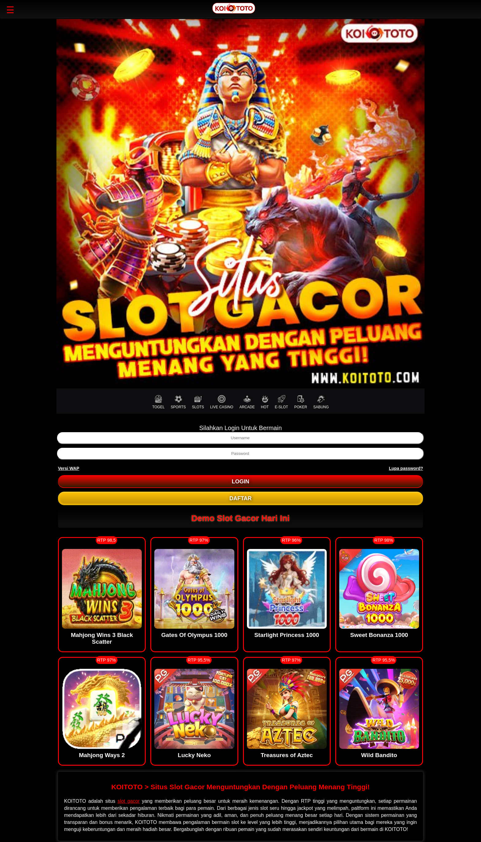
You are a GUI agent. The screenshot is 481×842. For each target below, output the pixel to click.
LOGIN (240, 481)
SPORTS (178, 402)
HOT (264, 402)
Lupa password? (406, 468)
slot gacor (128, 801)
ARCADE (247, 402)
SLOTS (198, 402)
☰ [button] (10, 10)
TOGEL (158, 402)
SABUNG (321, 402)
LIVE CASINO (221, 402)
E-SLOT (281, 402)
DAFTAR (240, 498)
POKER (300, 402)
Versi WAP (68, 468)
